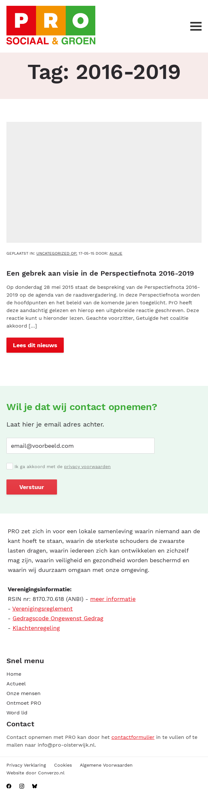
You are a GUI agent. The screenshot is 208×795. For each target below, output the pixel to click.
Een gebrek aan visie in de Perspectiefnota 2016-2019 (100, 273)
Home (13, 674)
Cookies (63, 765)
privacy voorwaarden (87, 466)
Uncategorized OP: (56, 253)
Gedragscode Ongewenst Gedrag (58, 618)
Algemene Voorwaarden (106, 765)
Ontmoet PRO (23, 703)
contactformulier (133, 737)
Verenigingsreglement (42, 608)
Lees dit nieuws (35, 345)
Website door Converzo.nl (35, 772)
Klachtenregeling (36, 627)
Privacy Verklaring (26, 765)
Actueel (16, 684)
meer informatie (113, 598)
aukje (115, 253)
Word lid (16, 713)
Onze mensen (23, 693)
